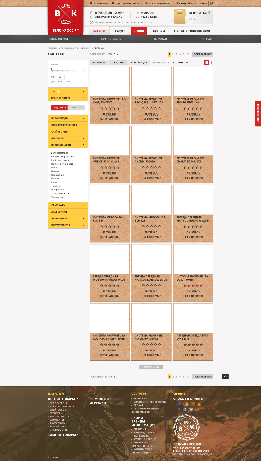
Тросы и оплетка (60, 193)
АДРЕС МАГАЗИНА (158, 3)
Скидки (118, 62)
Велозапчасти (61, 145)
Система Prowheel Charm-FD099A (149, 160)
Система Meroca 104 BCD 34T (108, 219)
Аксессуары (59, 211)
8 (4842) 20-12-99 (107, 12)
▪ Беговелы (55, 413)
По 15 (111, 376)
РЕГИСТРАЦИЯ (198, 3)
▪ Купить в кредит (143, 439)
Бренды (159, 31)
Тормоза (56, 185)
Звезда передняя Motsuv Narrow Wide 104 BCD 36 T (192, 219)
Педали (55, 167)
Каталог (99, 31)
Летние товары (58, 38)
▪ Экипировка (57, 426)
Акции (139, 31)
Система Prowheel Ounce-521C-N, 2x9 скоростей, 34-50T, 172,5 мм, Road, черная (109, 160)
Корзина (198, 13)
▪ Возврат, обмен (142, 432)
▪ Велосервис (140, 398)
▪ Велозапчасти (59, 416)
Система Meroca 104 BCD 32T (150, 219)
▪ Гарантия (138, 429)
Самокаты (58, 205)
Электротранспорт (64, 125)
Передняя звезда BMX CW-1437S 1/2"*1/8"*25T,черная (192, 337)
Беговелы (57, 138)
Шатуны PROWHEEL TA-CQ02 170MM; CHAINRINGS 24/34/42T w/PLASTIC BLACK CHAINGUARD (193, 278)
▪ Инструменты (58, 429)
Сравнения (148, 17)
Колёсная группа (60, 160)
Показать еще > (151, 366)
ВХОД (182, 3)
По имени (178, 62)
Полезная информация (192, 31)
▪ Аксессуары (57, 423)
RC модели (161, 38)
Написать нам (257, 113)
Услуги (120, 31)
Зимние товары (110, 38)
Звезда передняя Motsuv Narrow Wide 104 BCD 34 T (109, 278)
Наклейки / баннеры (62, 163)
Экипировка (59, 218)
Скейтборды (59, 131)
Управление (57, 196)
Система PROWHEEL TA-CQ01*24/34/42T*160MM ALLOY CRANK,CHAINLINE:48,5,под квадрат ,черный (109, 337)
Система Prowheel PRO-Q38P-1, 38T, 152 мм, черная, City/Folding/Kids (149, 101)
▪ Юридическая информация (141, 451)
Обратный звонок (106, 17)
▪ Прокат (137, 405)
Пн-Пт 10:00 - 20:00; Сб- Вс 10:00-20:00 (125, 22)
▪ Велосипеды (57, 403)
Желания (146, 13)
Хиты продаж (138, 62)
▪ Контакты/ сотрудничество (142, 444)
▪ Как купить (140, 435)
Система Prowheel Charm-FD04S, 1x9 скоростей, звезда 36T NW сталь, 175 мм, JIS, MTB (193, 160)
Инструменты (58, 189)
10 (187, 376)
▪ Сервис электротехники (148, 401)
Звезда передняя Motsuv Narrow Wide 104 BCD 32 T (151, 278)
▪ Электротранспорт (62, 406)
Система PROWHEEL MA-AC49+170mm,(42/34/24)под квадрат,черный (149, 337)
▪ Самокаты (56, 419)
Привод (55, 178)
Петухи (55, 171)
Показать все (203, 376)
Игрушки (207, 38)
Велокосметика (59, 152)
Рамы (54, 182)
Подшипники (58, 174)
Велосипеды (59, 118)
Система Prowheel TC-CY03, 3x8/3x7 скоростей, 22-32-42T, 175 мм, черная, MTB (109, 101)
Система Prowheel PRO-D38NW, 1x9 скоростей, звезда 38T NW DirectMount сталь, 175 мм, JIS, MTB (193, 101)
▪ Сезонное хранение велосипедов (145, 410)
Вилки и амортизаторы (63, 156)
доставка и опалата (128, 3)
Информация (143, 425)
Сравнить (111, 114)
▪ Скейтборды (57, 409)
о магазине (100, 3)
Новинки (99, 62)
